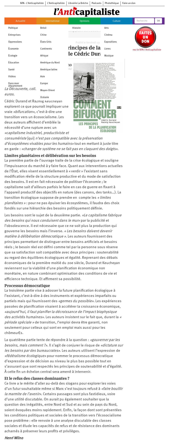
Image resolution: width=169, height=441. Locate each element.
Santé (11, 69)
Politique (13, 28)
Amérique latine (48, 69)
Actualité (20, 21)
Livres (107, 49)
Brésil (43, 28)
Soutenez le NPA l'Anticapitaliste (143, 50)
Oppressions (15, 42)
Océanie (44, 97)
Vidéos (12, 76)
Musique (109, 56)
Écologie (12, 56)
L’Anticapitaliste (56, 3)
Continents (46, 49)
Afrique (44, 56)
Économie (13, 49)
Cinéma (108, 35)
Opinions (84, 21)
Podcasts (96, 3)
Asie (42, 76)
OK (158, 21)
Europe (44, 83)
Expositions (110, 42)
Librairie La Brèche (78, 3)
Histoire (76, 28)
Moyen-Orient (47, 90)
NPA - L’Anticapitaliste (32, 3)
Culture (116, 21)
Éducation (13, 63)
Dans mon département (15, 84)
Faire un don (128, 3)
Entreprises (14, 35)
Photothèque (112, 3)
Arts (106, 28)
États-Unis (45, 42)
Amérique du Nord (50, 63)
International (52, 21)
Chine (43, 35)
